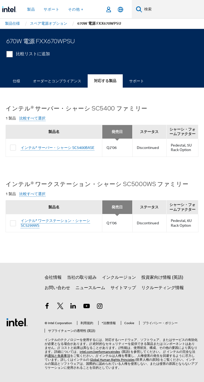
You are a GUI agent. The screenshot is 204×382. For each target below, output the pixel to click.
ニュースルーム (90, 287)
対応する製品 (105, 80)
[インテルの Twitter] (60, 307)
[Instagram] (99, 307)
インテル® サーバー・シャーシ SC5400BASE (57, 147)
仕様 (16, 81)
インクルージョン (119, 277)
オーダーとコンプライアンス (57, 81)
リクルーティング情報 (162, 287)
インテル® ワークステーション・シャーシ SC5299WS (55, 223)
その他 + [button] (75, 9)
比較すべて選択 (32, 118)
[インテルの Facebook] (47, 307)
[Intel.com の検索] (173, 9)
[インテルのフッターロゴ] (17, 322)
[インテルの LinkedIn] (73, 307)
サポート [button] (52, 9)
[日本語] (120, 9)
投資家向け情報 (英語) (162, 277)
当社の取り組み (82, 277)
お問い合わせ (57, 287)
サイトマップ (123, 287)
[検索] (139, 9)
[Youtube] (86, 307)
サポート (136, 81)
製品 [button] (31, 9)
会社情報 (53, 277)
